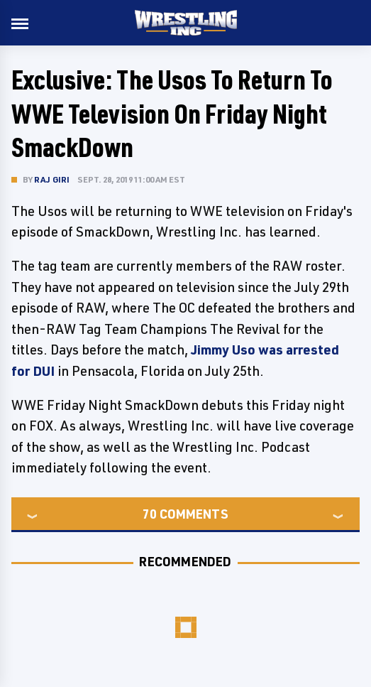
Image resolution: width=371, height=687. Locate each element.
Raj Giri (52, 179)
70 (150, 513)
